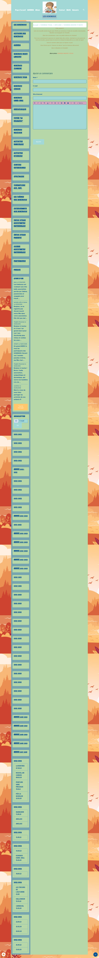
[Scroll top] (95, 954)
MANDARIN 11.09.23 (20, 815)
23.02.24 (19, 930)
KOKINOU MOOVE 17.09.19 (65, 53)
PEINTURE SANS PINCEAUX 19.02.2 (19, 787)
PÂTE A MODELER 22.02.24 (19, 798)
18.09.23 (18, 876)
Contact (62, 10)
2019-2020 (57, 25)
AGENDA (30, 10)
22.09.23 (18, 925)
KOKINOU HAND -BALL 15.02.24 (20, 860)
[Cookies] (4, 954)
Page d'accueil (20, 10)
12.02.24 (18, 953)
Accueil (35, 25)
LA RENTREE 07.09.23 (20, 768)
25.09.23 (18, 948)
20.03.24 (19, 934)
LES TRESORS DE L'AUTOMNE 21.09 (20, 893)
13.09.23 (18, 840)
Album (37, 10)
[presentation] (46, 134)
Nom (34, 77)
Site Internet (37, 94)
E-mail (35, 86)
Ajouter (38, 142)
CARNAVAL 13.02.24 (20, 910)
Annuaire (75, 10)
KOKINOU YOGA (46, 25)
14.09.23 (19, 853)
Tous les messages (21, 408)
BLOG (69, 10)
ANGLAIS (19, 821)
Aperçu (80, 103)
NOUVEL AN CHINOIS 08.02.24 (20, 777)
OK (18, 426)
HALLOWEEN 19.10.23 (20, 903)
